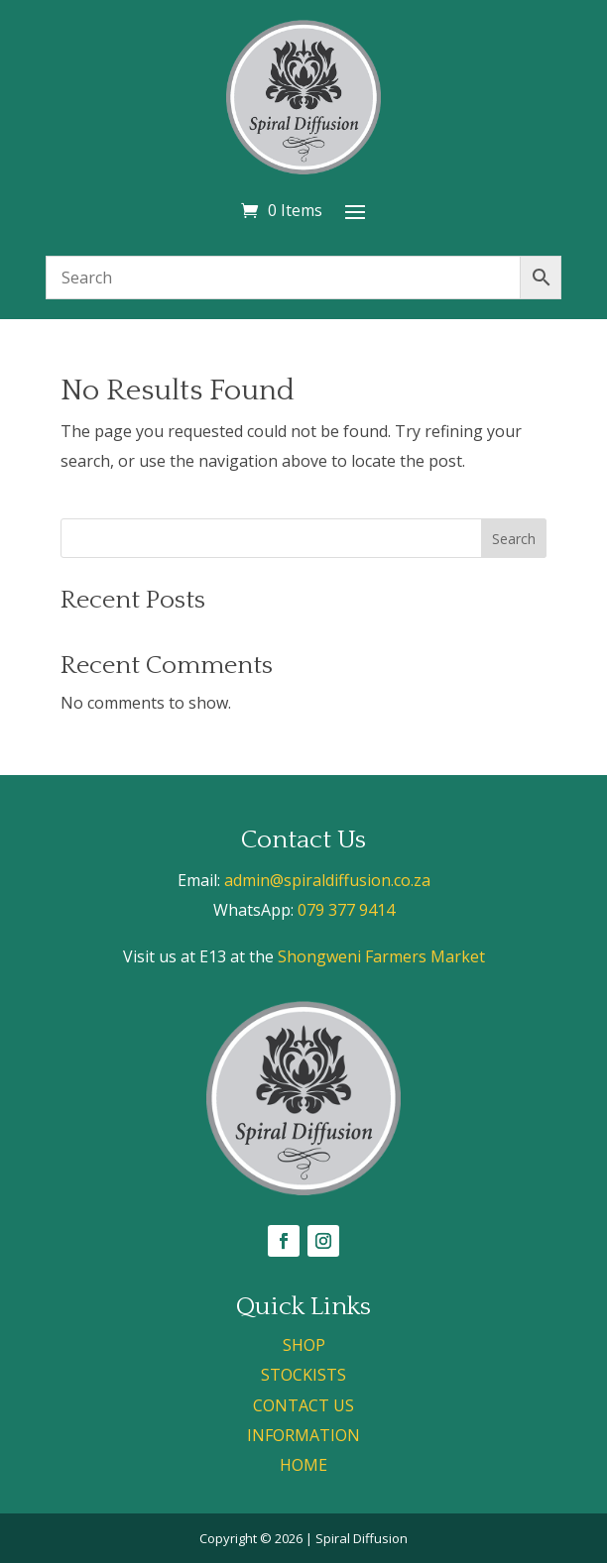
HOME (303, 1465)
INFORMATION (303, 1435)
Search (514, 538)
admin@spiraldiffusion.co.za (327, 880)
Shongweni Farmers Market (381, 956)
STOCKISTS (303, 1375)
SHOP (304, 1345)
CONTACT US (303, 1405)
